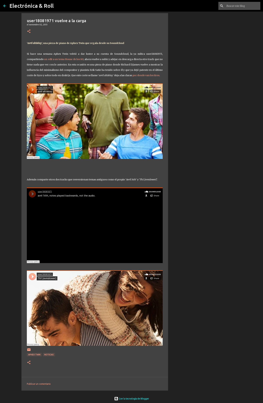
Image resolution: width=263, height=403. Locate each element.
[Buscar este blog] (242, 6)
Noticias (49, 355)
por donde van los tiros (146, 75)
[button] (29, 31)
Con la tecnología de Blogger (131, 398)
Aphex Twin (34, 355)
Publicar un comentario (39, 384)
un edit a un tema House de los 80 (63, 59)
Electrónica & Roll (31, 6)
